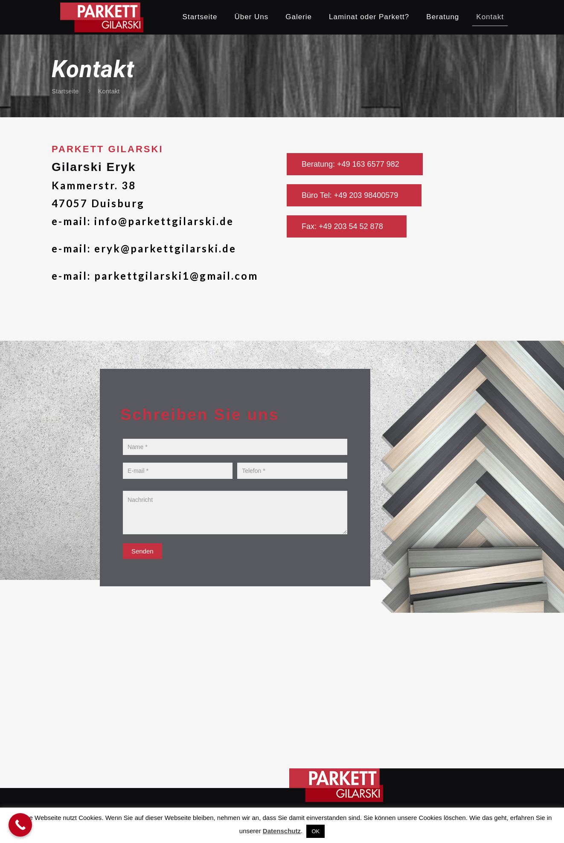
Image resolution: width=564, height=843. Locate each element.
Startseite (65, 91)
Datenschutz (282, 830)
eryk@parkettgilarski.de (165, 248)
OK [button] (315, 831)
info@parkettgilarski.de (164, 221)
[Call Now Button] (20, 825)
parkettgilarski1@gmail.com (176, 275)
